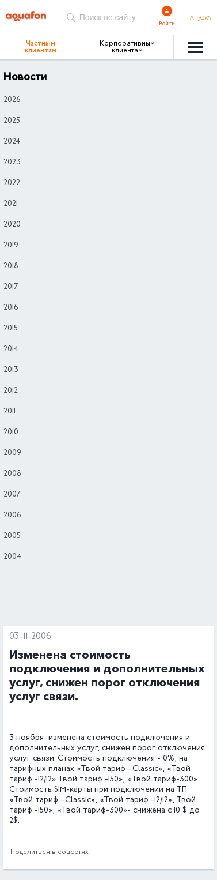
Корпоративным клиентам (127, 47)
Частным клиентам (40, 47)
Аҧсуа (200, 18)
